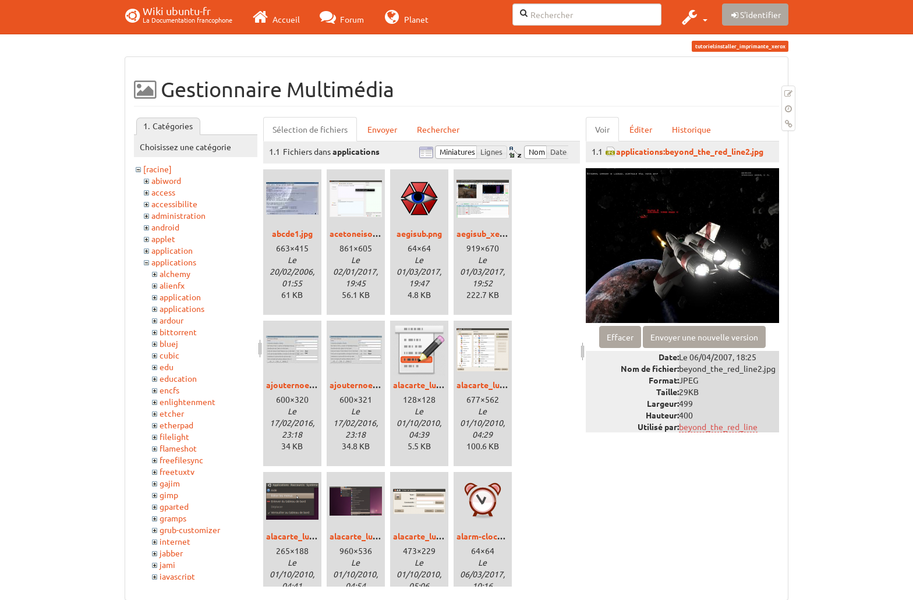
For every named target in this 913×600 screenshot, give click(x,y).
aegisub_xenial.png (492, 233)
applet (163, 238)
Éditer (640, 129)
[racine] (157, 169)
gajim (170, 483)
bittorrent (178, 331)
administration (178, 215)
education (178, 378)
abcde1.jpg (292, 233)
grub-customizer (190, 529)
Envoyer (382, 129)
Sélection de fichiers (310, 129)
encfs (169, 390)
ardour (171, 320)
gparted (174, 506)
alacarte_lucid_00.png (434, 384)
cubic (169, 355)
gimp (169, 494)
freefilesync (181, 460)
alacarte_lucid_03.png (371, 536)
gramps (173, 518)
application (172, 250)
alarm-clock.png (487, 536)
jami (167, 564)
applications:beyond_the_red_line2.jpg (689, 151)
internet (175, 541)
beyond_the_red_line (718, 426)
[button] (693, 17)
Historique (691, 129)
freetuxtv (177, 471)
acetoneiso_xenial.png (373, 233)
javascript (177, 576)
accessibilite (174, 203)
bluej (169, 343)
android (165, 227)
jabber (171, 553)
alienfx (172, 285)
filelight (174, 436)
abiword (166, 180)
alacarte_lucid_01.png (498, 384)
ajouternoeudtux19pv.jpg (314, 384)
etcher (172, 413)
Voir (602, 129)
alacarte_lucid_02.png (307, 536)
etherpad (176, 425)
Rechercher (438, 129)
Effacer (620, 337)
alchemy (175, 273)
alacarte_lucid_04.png (434, 536)
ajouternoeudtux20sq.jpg (378, 384)
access (163, 192)
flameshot (178, 448)
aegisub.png (419, 233)
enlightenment (187, 401)
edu (167, 366)
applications (173, 262)
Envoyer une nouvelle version (704, 337)
